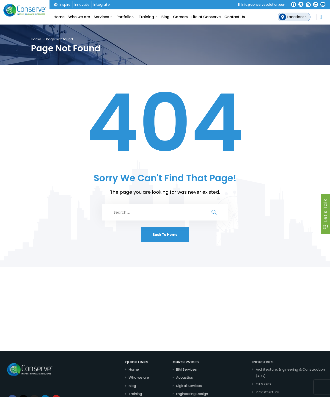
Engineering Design (211, 393)
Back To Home (165, 234)
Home (59, 16)
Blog (165, 16)
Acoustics (203, 377)
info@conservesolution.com (263, 5)
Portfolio (124, 16)
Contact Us (235, 16)
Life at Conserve (206, 16)
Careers (180, 16)
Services (101, 16)
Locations (295, 16)
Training (146, 16)
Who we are (79, 16)
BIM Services (205, 369)
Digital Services (208, 385)
